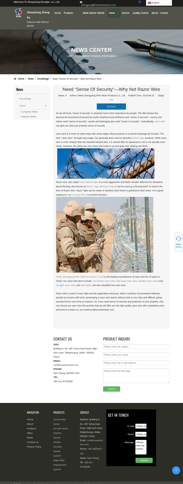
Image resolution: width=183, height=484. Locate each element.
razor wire (159, 121)
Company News (29, 111)
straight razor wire (65, 285)
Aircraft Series (60, 428)
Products (31, 428)
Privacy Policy (34, 446)
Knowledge (25, 98)
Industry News (28, 116)
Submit (111, 389)
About (30, 423)
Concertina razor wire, (104, 280)
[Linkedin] (140, 2)
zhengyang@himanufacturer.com (98, 4)
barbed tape (138, 137)
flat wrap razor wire (127, 280)
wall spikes (86, 285)
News (22, 105)
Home (30, 419)
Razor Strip (108, 186)
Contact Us (33, 442)
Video (30, 433)
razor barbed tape (88, 182)
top (176, 470)
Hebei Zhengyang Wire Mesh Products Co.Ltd (80, 276)
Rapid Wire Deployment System (59, 465)
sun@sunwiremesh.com (65, 364)
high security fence (77, 194)
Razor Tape (93, 186)
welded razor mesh (148, 280)
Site (111, 99)
